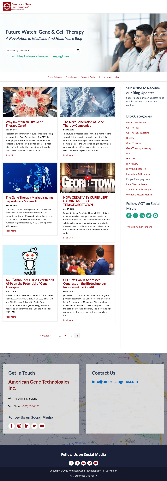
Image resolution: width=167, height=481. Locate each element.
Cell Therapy (132, 127)
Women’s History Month (139, 194)
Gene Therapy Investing (138, 148)
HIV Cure (130, 158)
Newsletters (71, 77)
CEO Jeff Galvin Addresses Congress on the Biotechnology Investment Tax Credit (85, 283)
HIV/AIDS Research (136, 168)
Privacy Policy (110, 470)
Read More (11, 155)
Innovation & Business (138, 174)
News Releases (55, 77)
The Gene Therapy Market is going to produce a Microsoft (29, 199)
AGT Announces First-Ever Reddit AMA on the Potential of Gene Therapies (30, 283)
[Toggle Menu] (157, 21)
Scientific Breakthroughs (139, 189)
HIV (128, 153)
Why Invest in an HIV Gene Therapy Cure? (24, 123)
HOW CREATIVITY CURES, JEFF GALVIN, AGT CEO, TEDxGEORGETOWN (85, 201)
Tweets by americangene (139, 226)
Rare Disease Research (138, 184)
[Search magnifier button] (78, 50)
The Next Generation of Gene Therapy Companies (83, 123)
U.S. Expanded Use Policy (83, 475)
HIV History (132, 163)
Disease (130, 137)
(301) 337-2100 (30, 406)
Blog (117, 77)
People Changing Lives (138, 179)
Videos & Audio (88, 77)
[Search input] (41, 50)
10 (70, 335)
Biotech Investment (136, 122)
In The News (105, 77)
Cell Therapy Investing (137, 132)
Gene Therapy (133, 143)
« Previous (45, 335)
